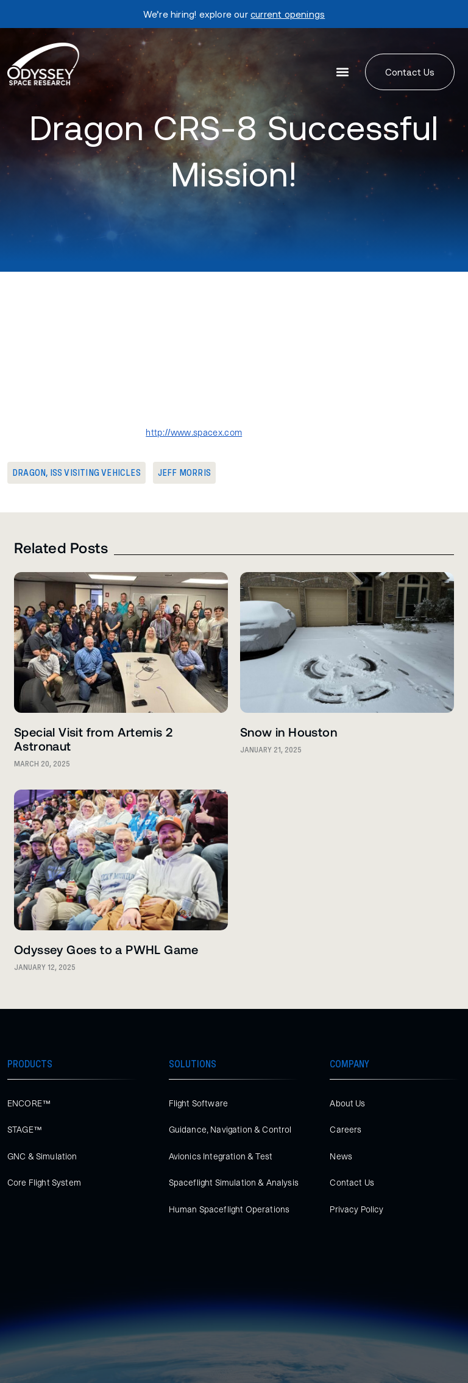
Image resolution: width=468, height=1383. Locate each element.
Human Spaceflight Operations (229, 1209)
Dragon (29, 472)
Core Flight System (44, 1182)
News (341, 1156)
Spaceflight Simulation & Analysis (234, 1182)
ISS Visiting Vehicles (95, 472)
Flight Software (198, 1103)
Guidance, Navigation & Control (230, 1129)
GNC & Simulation (42, 1156)
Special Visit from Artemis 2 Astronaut (93, 738)
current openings (287, 14)
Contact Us (352, 1182)
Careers (345, 1129)
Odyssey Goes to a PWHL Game (106, 949)
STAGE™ (24, 1129)
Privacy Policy (356, 1209)
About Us (347, 1103)
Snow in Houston (288, 731)
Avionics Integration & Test (220, 1156)
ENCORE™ (29, 1103)
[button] (343, 72)
